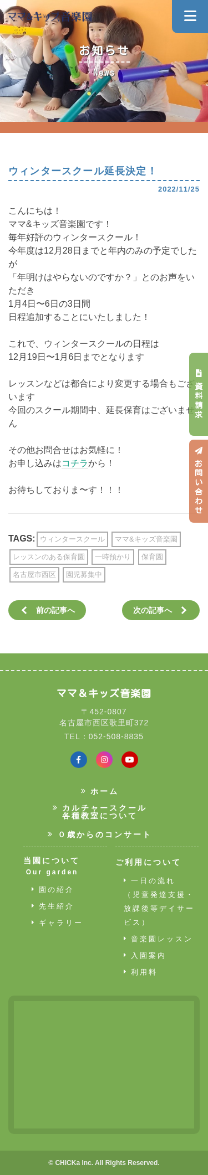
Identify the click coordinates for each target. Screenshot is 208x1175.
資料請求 (198, 394)
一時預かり (113, 557)
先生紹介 (53, 906)
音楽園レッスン (159, 939)
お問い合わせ (198, 481)
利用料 (141, 972)
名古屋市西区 (34, 574)
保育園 (152, 557)
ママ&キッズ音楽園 (146, 539)
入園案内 (145, 955)
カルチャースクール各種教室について (100, 811)
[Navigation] (190, 16)
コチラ (75, 463)
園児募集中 (84, 574)
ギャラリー (58, 923)
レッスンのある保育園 (49, 557)
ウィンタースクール (72, 539)
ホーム (100, 791)
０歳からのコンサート (100, 834)
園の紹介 (53, 889)
